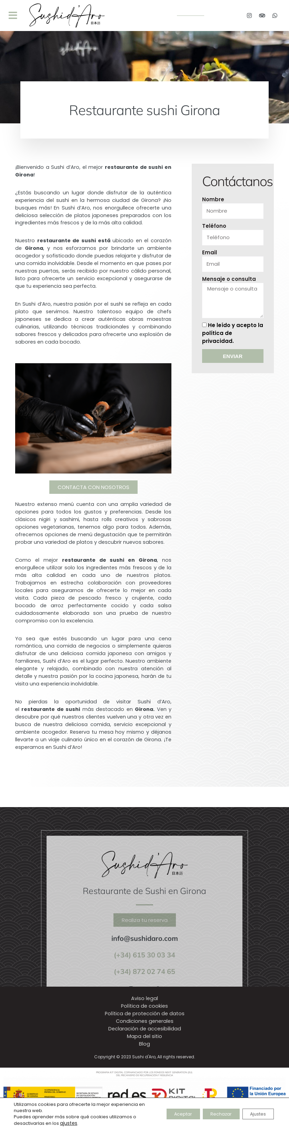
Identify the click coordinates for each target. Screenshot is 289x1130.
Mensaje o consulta (229, 281)
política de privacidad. (220, 339)
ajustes (68, 1123)
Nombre (213, 202)
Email (209, 255)
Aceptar (167, 1114)
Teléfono (214, 228)
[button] (13, 15)
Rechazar (211, 1114)
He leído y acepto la (229, 335)
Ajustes (254, 1114)
